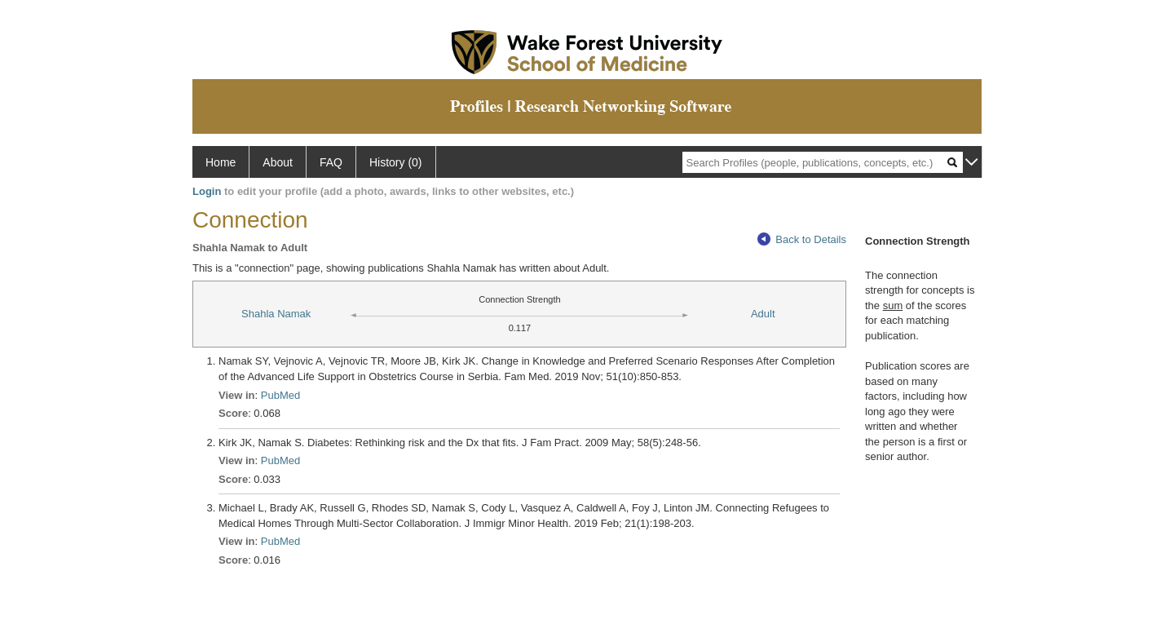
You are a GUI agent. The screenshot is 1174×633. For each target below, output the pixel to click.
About (278, 162)
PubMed (280, 395)
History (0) (395, 162)
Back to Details (801, 239)
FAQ (331, 162)
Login (206, 191)
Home (220, 162)
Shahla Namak (276, 314)
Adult (763, 314)
